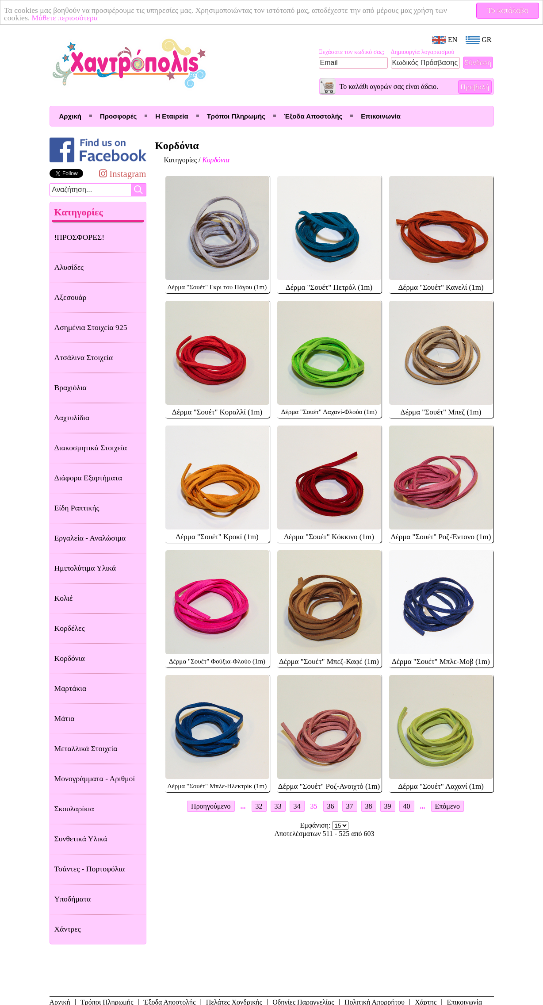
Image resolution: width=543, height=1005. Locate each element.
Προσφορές (118, 116)
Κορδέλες (69, 628)
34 (297, 806)
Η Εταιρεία (171, 116)
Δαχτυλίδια (72, 417)
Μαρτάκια (70, 688)
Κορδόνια (69, 658)
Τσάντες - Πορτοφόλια (89, 868)
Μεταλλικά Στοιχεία (86, 748)
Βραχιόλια (70, 387)
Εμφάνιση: (316, 825)
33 (278, 806)
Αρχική (70, 116)
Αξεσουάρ (70, 297)
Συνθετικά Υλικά (80, 838)
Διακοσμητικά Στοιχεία (90, 447)
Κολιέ (63, 598)
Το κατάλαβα (507, 10)
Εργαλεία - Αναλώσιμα (90, 537)
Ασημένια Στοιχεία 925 (90, 327)
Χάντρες (67, 928)
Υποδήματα (72, 898)
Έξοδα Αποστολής (313, 116)
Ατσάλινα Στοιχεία (83, 357)
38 (368, 806)
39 (387, 806)
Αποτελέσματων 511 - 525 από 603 (324, 833)
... (243, 806)
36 (330, 806)
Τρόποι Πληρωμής (236, 116)
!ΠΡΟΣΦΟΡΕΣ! (79, 237)
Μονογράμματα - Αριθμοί (94, 778)
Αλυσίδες (69, 267)
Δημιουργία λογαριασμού (423, 52)
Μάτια (64, 718)
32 (259, 806)
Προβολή (474, 86)
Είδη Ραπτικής (76, 507)
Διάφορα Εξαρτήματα (88, 477)
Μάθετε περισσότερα (65, 17)
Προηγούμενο (210, 806)
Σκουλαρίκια (74, 808)
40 (406, 806)
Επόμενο (447, 806)
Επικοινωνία (381, 116)
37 (349, 806)
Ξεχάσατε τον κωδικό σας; (352, 52)
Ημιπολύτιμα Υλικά (85, 568)
